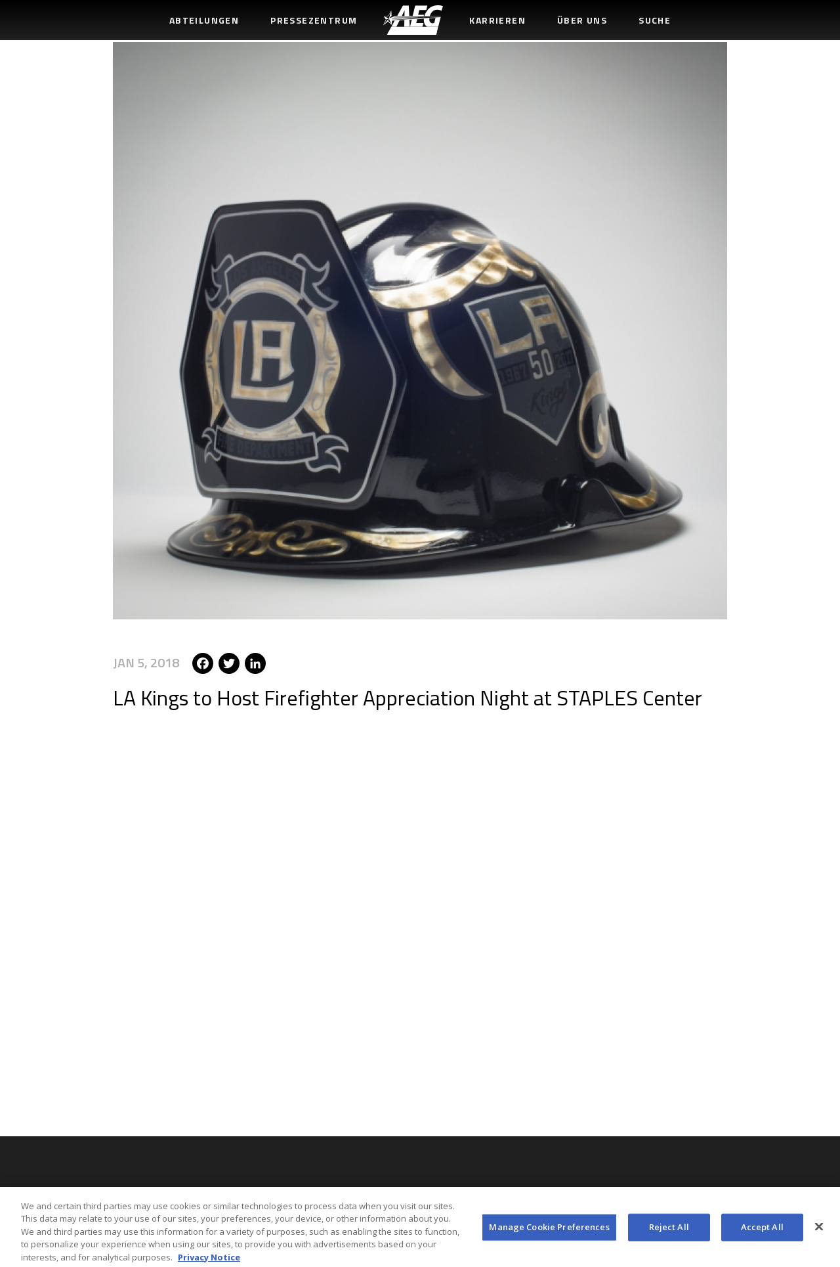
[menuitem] (413, 20)
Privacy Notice (209, 1260)
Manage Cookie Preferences (549, 1230)
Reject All (669, 1230)
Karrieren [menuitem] (497, 20)
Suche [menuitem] (655, 20)
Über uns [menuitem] (582, 20)
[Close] (819, 1230)
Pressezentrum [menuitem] (313, 20)
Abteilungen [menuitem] (204, 20)
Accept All (762, 1230)
